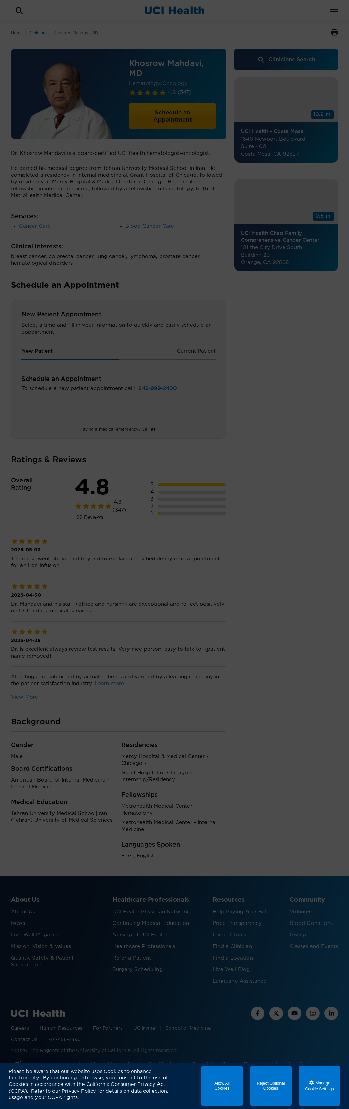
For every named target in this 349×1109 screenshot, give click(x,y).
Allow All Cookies (222, 1086)
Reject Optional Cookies (271, 1086)
